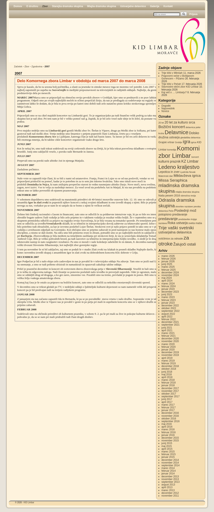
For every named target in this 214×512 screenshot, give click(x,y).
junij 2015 (166, 443)
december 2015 (170, 437)
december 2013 (170, 476)
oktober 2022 (168, 308)
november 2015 (170, 440)
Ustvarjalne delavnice (133, 6)
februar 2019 (168, 363)
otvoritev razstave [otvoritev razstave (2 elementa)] (184, 206)
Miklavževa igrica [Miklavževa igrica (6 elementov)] (187, 176)
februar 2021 (168, 335)
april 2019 (166, 358)
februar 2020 (168, 346)
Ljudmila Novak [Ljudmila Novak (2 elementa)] (187, 172)
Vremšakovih (54, 223)
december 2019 (170, 352)
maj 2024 (166, 277)
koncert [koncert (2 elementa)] (195, 157)
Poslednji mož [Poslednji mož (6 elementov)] (185, 211)
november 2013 (170, 479)
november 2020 (170, 341)
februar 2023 (168, 300)
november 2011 (170, 495)
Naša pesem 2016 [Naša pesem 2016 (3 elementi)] (169, 195)
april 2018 (166, 377)
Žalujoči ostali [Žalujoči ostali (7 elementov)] (184, 244)
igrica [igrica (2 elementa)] (193, 142)
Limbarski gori (57, 130)
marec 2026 (168, 256)
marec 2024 (168, 283)
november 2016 (170, 415)
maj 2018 (166, 374)
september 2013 (170, 481)
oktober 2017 (168, 393)
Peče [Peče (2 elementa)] (170, 211)
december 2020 (170, 338)
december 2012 (170, 493)
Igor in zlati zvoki (38, 202)
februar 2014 (168, 470)
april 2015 (166, 448)
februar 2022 (168, 319)
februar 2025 (168, 269)
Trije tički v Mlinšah (171, 72)
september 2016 (170, 421)
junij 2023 (166, 294)
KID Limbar (29, 502)
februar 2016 (168, 432)
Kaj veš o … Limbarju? (174, 92)
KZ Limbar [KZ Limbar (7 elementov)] (190, 161)
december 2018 (170, 366)
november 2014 (170, 462)
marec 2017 (168, 404)
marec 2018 (168, 379)
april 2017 (166, 402)
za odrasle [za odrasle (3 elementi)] (177, 238)
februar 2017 (168, 407)
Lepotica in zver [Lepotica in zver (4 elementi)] (169, 171)
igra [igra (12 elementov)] (186, 141)
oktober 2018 (168, 368)
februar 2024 (168, 286)
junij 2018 (166, 371)
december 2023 (170, 291)
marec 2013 (168, 490)
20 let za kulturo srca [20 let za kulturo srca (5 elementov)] (179, 122)
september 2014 (170, 465)
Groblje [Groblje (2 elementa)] (178, 142)
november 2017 (170, 391)
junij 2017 (166, 399)
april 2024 (166, 280)
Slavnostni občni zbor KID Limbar (179, 86)
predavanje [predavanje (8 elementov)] (168, 219)
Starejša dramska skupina (67, 6)
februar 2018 (168, 382)
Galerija (154, 6)
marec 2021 (168, 333)
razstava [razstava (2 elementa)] (162, 223)
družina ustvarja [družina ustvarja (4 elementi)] (169, 137)
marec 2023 (168, 297)
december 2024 (170, 272)
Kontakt (168, 6)
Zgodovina (37, 66)
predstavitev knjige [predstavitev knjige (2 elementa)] (187, 219)
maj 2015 (166, 446)
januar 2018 (168, 385)
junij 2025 (166, 264)
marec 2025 (168, 266)
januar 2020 (168, 349)
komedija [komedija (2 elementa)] (171, 149)
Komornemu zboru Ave (42, 136)
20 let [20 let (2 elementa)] (161, 122)
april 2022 (166, 316)
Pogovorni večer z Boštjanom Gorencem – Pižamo (177, 77)
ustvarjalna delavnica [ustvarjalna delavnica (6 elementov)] (175, 232)
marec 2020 (168, 344)
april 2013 (166, 487)
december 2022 (170, 305)
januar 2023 (168, 302)
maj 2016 (166, 424)
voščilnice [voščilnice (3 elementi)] (164, 238)
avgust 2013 (168, 484)
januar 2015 (168, 457)
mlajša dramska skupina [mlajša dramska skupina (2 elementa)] (187, 192)
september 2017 (170, 396)
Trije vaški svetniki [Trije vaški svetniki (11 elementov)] (176, 227)
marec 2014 (168, 468)
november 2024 (170, 275)
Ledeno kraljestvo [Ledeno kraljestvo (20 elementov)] (178, 167)
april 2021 (166, 330)
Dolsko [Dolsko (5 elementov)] (194, 133)
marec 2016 (168, 429)
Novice (165, 111)
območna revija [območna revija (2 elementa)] (188, 195)
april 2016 (166, 426)
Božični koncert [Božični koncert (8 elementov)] (171, 127)
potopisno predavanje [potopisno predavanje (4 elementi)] (172, 214)
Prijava (193, 14)
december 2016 (170, 412)
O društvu (32, 6)
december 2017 (170, 388)
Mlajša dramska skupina (101, 6)
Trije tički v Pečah (171, 84)
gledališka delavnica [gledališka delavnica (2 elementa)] (190, 137)
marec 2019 (168, 360)
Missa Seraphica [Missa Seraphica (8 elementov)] (172, 180)
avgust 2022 (168, 313)
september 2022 (170, 310)
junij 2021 (166, 327)
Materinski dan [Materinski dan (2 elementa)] (165, 176)
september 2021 (170, 324)
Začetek (18, 66)
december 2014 (170, 460)
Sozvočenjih (59, 90)
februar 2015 (168, 454)
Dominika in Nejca (38, 184)
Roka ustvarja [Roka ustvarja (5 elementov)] (178, 223)
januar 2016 (168, 435)
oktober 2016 (168, 418)
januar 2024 (168, 289)
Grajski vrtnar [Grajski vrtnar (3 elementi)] (166, 142)
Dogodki (166, 105)
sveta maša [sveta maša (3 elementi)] (195, 223)
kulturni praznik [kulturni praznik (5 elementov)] (169, 161)
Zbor (45, 6)
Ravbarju (26, 235)
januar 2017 (168, 410)
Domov (18, 6)
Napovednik (168, 108)
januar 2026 (168, 261)
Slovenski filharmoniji (119, 268)
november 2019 (170, 355)
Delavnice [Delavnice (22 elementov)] (176, 132)
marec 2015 (168, 451)
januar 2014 (168, 473)
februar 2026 (168, 258)
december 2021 (170, 322)
